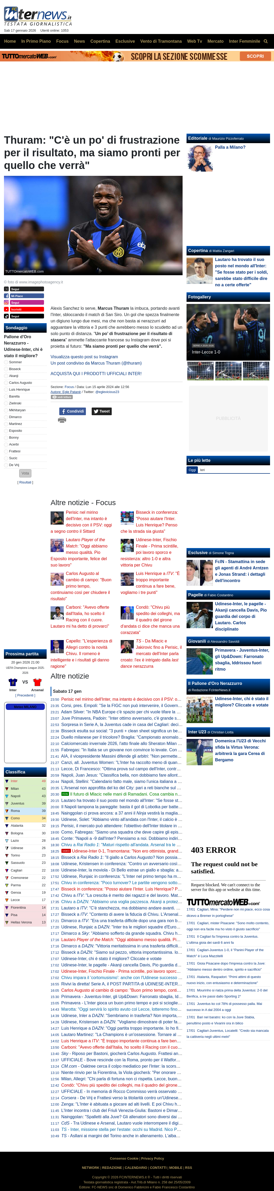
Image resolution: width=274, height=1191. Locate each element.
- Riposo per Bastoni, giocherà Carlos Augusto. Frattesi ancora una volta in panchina (144, 1053)
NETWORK (90, 1168)
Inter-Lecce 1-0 (206, 352)
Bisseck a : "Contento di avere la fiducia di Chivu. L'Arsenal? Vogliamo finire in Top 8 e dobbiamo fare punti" (165, 914)
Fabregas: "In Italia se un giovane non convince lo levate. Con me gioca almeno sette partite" (148, 750)
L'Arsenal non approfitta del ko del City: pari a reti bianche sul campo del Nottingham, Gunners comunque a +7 (164, 788)
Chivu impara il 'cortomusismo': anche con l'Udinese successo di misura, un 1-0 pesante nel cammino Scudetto (165, 977)
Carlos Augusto (20, 383)
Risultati (25, 482)
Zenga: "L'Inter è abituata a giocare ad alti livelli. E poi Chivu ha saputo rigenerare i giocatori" (147, 1104)
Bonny (14, 437)
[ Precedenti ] (25, 695)
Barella (14, 396)
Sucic (13, 458)
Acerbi (14, 444)
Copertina (198, 250)
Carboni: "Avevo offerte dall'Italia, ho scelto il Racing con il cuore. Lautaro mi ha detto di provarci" (151, 1047)
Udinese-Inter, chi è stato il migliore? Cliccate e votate (111, 958)
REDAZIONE (112, 1168)
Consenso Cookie (124, 1158)
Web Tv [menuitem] (194, 41)
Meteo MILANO (25, 707)
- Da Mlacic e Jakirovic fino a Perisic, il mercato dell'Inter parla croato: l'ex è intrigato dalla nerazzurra (151, 654)
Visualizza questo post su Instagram (84, 357)
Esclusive (198, 552)
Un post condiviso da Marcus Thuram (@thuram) (96, 363)
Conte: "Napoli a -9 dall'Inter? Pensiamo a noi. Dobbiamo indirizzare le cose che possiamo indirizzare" (156, 838)
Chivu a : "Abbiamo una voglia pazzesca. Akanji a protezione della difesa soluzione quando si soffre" (160, 901)
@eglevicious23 (107, 392)
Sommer (15, 362)
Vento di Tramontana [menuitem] (161, 41)
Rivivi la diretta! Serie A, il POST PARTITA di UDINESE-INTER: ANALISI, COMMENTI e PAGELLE (153, 984)
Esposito (15, 431)
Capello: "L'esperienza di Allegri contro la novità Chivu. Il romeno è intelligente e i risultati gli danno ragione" (81, 654)
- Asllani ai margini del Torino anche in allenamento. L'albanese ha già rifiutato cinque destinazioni (155, 1136)
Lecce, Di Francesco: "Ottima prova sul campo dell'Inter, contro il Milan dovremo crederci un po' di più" (156, 769)
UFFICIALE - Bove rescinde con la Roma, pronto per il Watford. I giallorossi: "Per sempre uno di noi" (155, 1060)
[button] (25, 473)
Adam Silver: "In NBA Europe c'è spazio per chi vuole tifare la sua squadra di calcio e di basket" (150, 712)
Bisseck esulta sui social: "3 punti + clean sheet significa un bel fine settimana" (134, 731)
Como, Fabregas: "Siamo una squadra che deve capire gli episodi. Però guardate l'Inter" (143, 832)
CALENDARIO (136, 1168)
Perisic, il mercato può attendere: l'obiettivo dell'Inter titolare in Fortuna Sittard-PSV (138, 826)
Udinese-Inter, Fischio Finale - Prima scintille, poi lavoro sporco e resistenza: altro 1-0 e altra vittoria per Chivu (149, 552)
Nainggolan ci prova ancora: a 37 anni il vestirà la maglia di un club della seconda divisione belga (157, 813)
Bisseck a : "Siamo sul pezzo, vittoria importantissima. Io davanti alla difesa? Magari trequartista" (157, 952)
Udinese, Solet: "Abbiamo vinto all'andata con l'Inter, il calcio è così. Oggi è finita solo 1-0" (145, 819)
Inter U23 (197, 732)
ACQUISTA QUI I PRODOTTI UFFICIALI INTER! (96, 373)
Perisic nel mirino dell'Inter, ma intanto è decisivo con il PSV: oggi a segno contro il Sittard (144, 699)
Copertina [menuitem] (100, 41)
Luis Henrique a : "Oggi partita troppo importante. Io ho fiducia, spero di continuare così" (149, 1028)
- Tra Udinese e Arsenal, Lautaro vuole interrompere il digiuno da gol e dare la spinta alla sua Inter (157, 1123)
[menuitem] (265, 41)
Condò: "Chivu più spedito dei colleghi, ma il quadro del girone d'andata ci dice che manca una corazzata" (150, 620)
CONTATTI (158, 1168)
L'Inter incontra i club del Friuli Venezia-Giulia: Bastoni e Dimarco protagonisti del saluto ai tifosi (150, 1110)
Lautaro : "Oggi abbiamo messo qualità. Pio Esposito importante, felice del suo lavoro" (79, 552)
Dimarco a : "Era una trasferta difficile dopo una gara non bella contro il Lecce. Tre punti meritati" (154, 920)
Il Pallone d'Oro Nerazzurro (215, 683)
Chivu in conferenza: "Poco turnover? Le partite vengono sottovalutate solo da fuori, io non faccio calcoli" (159, 882)
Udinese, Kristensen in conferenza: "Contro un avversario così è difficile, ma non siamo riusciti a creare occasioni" (167, 863)
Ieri (202, 470)
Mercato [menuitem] (215, 41)
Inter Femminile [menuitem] (244, 41)
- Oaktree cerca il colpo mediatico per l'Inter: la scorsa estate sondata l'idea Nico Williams (153, 1066)
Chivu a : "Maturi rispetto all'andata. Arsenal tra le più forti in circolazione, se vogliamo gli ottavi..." (163, 845)
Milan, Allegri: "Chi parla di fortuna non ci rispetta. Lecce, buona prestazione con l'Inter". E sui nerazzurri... (160, 1079)
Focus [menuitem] (62, 41)
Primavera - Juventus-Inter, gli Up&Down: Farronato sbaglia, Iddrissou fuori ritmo (136, 996)
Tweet (102, 411)
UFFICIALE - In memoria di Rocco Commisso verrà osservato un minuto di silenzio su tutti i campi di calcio (161, 1091)
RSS (188, 1168)
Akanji (13, 376)
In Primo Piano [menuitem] (36, 41)
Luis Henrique (19, 389)
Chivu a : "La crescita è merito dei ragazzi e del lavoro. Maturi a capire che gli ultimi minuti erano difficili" (161, 895)
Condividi (72, 411)
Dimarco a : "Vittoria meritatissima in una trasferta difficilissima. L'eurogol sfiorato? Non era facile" (158, 946)
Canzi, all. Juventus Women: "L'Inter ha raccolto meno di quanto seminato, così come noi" (145, 762)
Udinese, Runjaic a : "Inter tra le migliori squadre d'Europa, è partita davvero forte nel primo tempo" (159, 927)
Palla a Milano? (230, 147)
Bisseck (15, 369)
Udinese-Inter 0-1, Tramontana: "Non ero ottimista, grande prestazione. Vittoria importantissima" (156, 851)
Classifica (15, 772)
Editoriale (197, 138)
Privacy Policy (152, 1158)
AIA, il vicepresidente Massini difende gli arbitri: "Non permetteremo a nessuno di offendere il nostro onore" (160, 756)
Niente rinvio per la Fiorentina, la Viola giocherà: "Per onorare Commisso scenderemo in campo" (151, 1072)
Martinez (15, 424)
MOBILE (175, 1168)
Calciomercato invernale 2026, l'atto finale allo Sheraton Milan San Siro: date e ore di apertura (149, 743)
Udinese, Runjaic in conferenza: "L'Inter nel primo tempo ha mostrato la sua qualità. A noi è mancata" (155, 876)
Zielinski (15, 403)
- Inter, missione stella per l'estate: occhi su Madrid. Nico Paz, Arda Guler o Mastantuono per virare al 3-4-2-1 (166, 1129)
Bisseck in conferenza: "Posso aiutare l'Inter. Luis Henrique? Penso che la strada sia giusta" (147, 889)
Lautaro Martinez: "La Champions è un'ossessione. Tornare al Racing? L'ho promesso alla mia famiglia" (158, 1034)
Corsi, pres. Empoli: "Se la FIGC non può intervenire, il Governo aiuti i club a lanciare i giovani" (149, 705)
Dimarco (15, 417)
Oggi (192, 470)
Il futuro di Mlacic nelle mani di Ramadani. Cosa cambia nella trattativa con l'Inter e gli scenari (152, 794)
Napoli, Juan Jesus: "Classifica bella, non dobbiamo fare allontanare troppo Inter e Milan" (144, 775)
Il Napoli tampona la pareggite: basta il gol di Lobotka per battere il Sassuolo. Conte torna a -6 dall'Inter (157, 807)
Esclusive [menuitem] (125, 41)
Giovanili (197, 641)
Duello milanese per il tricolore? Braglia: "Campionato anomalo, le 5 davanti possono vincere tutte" (153, 737)
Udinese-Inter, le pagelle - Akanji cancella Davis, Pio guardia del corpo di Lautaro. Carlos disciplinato (155, 965)
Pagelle (195, 595)
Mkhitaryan (17, 410)
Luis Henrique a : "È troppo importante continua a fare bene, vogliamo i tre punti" (139, 1041)
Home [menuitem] (10, 41)
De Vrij (14, 465)
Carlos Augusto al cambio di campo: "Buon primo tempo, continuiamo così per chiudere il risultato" (81, 586)
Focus (69, 387)
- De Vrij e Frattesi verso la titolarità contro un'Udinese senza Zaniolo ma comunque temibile (155, 1098)
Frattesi (15, 451)
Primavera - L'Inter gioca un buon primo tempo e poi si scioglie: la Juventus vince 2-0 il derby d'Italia (154, 1003)
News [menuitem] (79, 41)
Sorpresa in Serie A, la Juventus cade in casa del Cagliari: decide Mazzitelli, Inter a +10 (142, 724)
